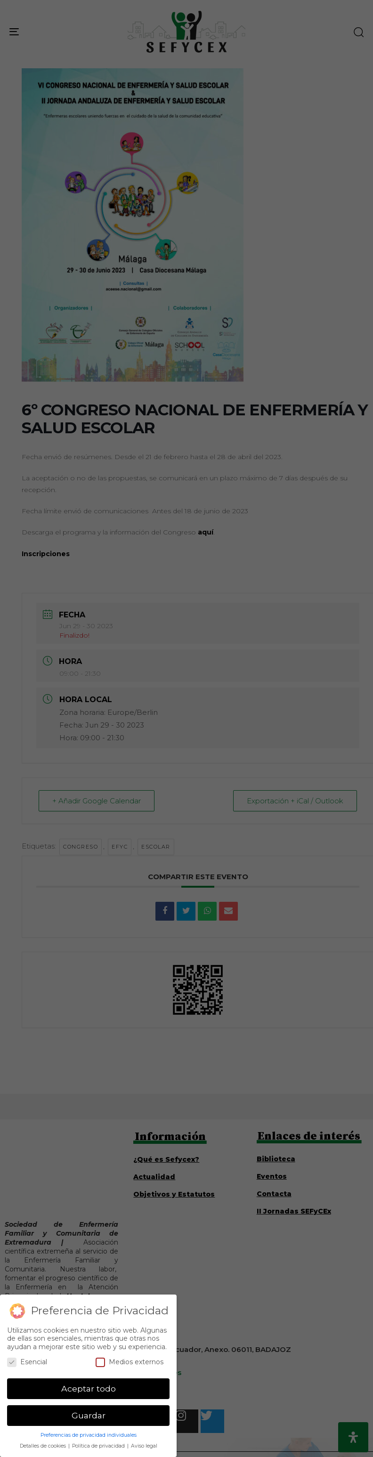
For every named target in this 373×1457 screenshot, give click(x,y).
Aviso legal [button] (144, 1446)
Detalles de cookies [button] (43, 1446)
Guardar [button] (88, 1415)
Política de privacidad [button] (99, 1446)
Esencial (27, 1362)
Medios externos (129, 1362)
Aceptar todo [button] (88, 1388)
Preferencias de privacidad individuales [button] (89, 1435)
